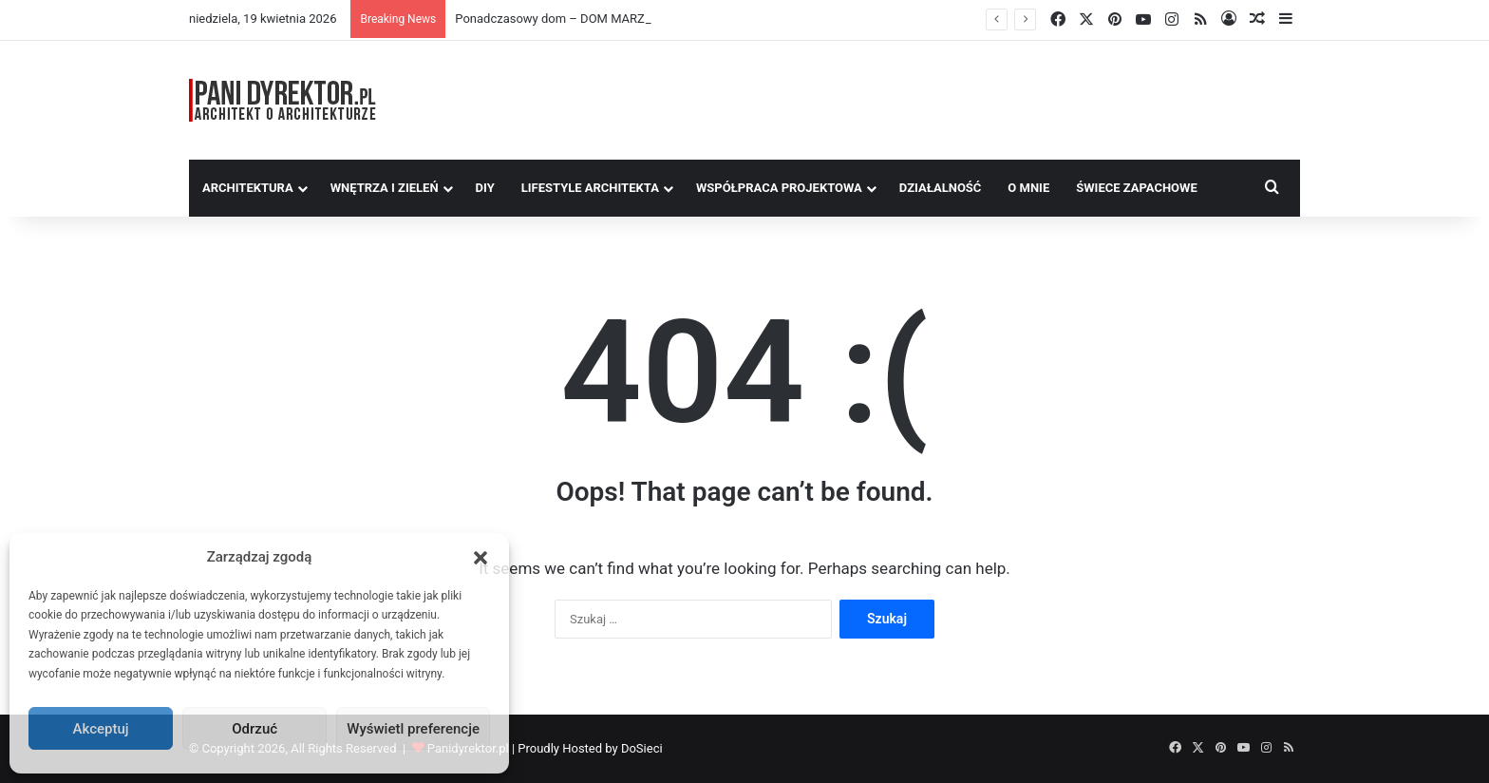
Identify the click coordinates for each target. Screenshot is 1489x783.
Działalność (940, 188)
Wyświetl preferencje (413, 728)
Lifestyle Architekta (590, 188)
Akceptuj (101, 728)
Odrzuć (254, 728)
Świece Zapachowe (1136, 188)
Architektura (247, 188)
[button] (480, 557)
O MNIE (1028, 188)
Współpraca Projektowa (779, 188)
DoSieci (642, 748)
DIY (485, 188)
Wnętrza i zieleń (384, 188)
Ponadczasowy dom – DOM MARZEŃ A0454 (577, 18)
